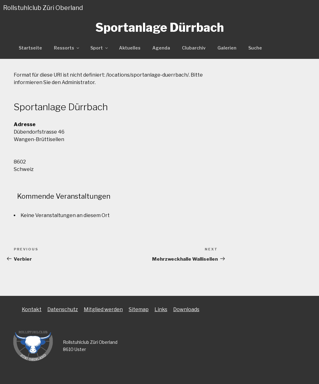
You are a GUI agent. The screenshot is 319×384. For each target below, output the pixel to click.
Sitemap (139, 309)
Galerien (226, 47)
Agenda (161, 47)
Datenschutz (62, 309)
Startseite (30, 47)
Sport (99, 47)
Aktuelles (129, 47)
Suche (255, 47)
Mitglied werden (103, 309)
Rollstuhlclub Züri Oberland (43, 8)
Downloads (186, 309)
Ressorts (67, 47)
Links (161, 309)
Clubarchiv (194, 47)
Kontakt (31, 309)
